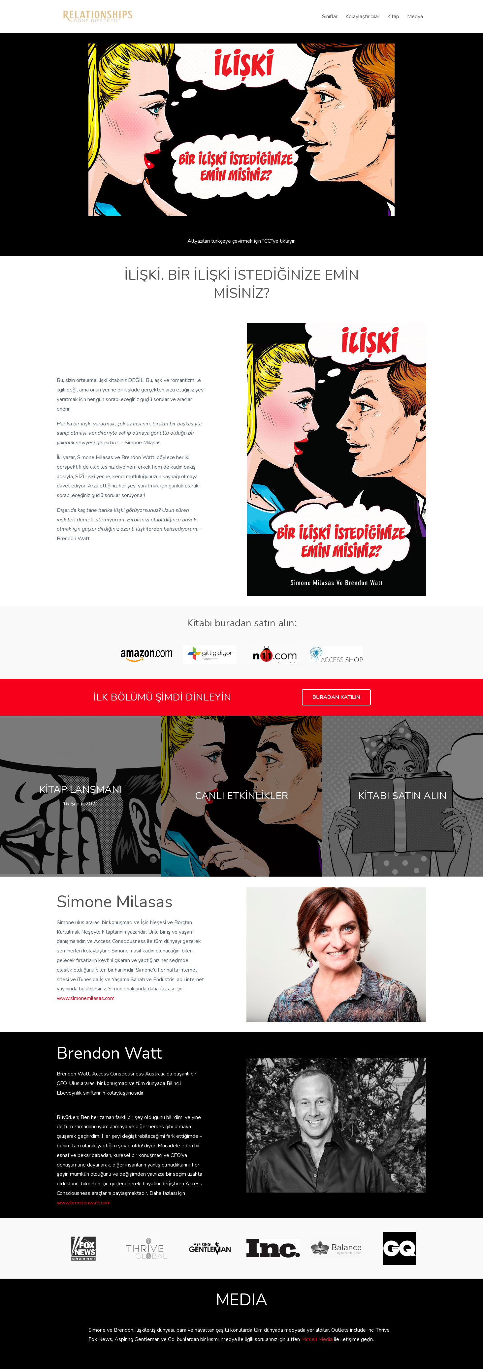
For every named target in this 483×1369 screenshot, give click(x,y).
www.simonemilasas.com (85, 998)
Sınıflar (330, 16)
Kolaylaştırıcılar (362, 16)
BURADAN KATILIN (336, 697)
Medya (415, 16)
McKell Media (317, 1339)
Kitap (393, 16)
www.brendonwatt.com (84, 1202)
